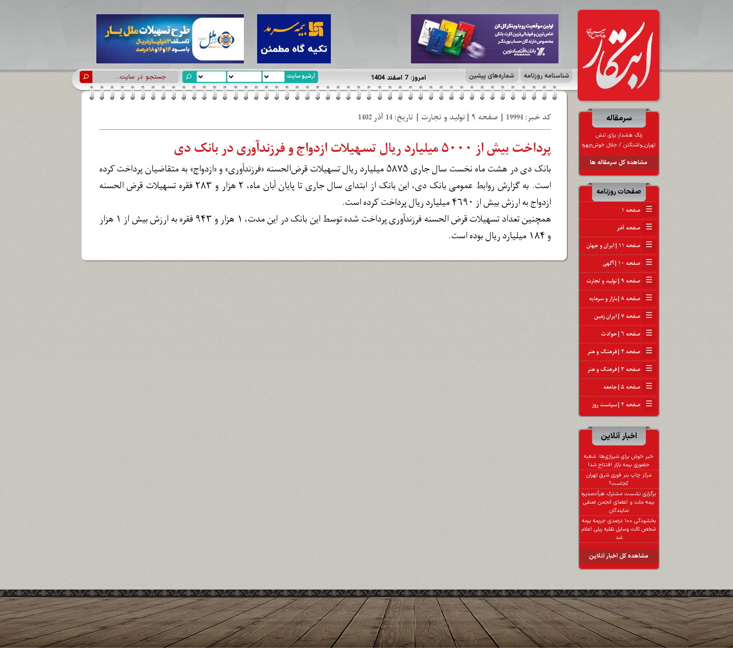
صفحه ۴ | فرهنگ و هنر (621, 351)
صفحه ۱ (638, 210)
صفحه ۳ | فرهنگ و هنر (621, 369)
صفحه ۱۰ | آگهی (629, 263)
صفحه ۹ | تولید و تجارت (621, 281)
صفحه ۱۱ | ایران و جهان (621, 245)
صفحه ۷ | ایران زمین (625, 316)
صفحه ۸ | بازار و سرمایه (622, 298)
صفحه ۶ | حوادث (628, 334)
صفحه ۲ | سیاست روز (624, 404)
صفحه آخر (636, 228)
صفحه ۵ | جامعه (629, 387)
